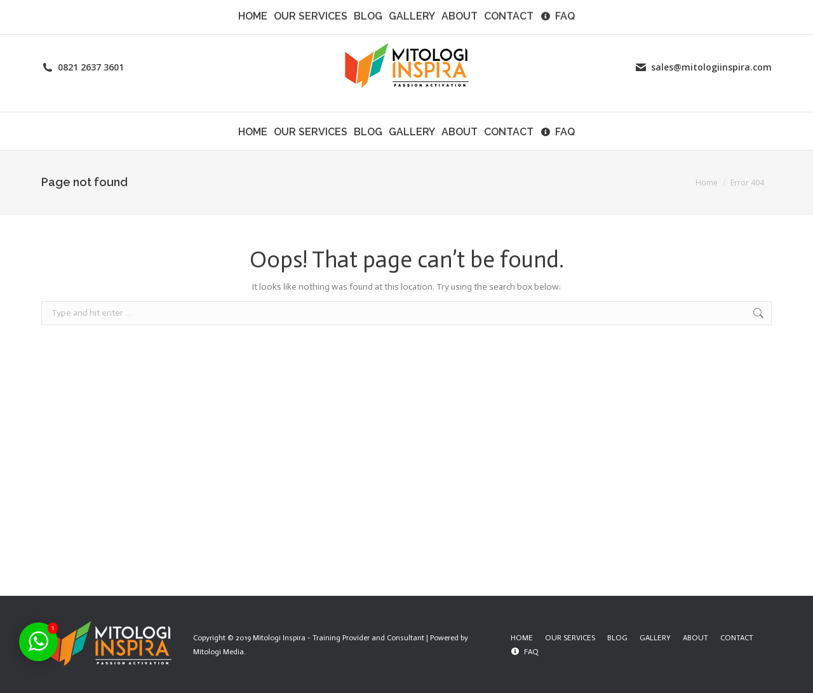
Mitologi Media (218, 651)
